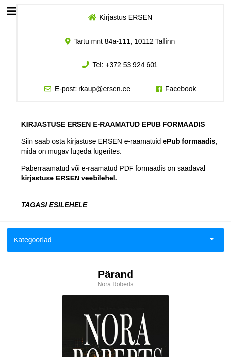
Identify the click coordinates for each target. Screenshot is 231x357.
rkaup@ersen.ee (104, 89)
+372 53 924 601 (131, 65)
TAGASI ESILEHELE (54, 205)
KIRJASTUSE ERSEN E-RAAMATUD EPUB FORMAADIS (113, 124)
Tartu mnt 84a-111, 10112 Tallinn (124, 41)
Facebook (180, 89)
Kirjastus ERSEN (125, 17)
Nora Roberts (115, 284)
